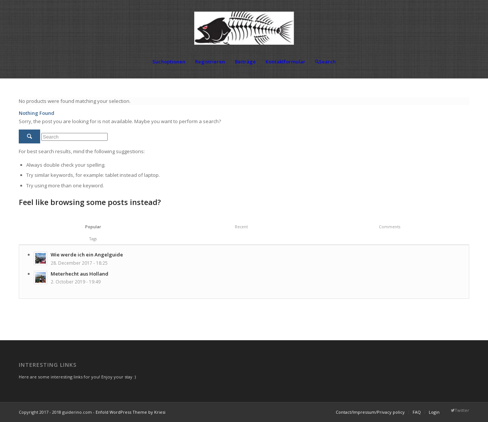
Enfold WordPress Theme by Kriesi (130, 412)
